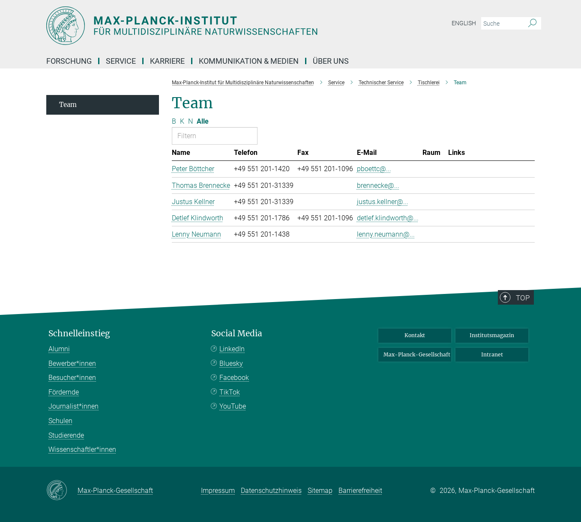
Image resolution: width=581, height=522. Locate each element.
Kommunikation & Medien (249, 61)
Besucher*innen (72, 378)
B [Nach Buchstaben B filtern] (174, 121)
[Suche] (532, 24)
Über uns (331, 61)
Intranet (492, 354)
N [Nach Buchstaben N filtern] (190, 121)
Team (68, 105)
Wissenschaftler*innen (82, 449)
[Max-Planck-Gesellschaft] (62, 490)
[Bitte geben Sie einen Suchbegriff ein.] (501, 23)
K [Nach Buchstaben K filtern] (182, 121)
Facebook (234, 378)
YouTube (232, 406)
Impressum (218, 490)
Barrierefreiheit (360, 490)
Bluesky (231, 363)
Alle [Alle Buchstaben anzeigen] (203, 121)
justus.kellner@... (382, 202)
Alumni (59, 349)
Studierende (66, 435)
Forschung (69, 61)
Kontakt (414, 335)
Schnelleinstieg (79, 333)
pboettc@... (374, 169)
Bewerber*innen (72, 363)
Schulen (60, 421)
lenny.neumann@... (386, 234)
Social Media (236, 333)
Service (121, 61)
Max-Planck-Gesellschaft (416, 354)
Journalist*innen (73, 406)
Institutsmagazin (492, 335)
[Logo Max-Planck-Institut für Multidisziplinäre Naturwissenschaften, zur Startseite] (207, 25)
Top (523, 298)
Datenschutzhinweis (271, 490)
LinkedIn (232, 349)
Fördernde (63, 392)
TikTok (229, 392)
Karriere (167, 61)
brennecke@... (378, 185)
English (464, 23)
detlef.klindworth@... (388, 218)
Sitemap (320, 490)
